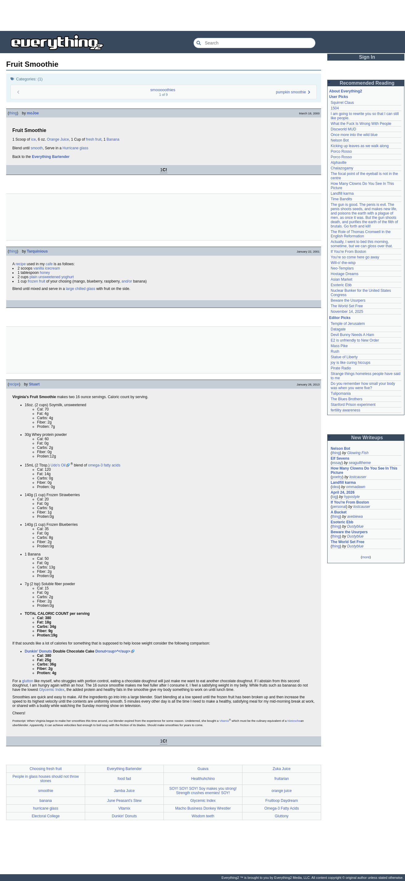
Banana (113, 139)
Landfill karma (342, 193)
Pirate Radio (341, 368)
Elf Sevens (340, 458)
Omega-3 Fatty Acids (281, 808)
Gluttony (282, 816)
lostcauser (357, 477)
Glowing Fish (357, 453)
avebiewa (355, 516)
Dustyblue (355, 526)
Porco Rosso (341, 151)
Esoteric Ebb (341, 285)
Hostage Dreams (344, 274)
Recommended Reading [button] (367, 83)
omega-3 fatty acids (104, 465)
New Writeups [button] (367, 437)
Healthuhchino (203, 779)
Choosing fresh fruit (46, 769)
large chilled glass (80, 289)
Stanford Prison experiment (353, 404)
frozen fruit (36, 281)
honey (45, 272)
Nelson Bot (340, 140)
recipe (21, 264)
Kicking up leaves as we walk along (360, 146)
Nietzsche (293, 720)
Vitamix (224, 720)
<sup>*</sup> (118, 651)
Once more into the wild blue (354, 135)
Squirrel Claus (342, 102)
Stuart (34, 384)
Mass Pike (339, 346)
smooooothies (162, 89)
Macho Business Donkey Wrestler (203, 808)
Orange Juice (58, 139)
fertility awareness (345, 410)
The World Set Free (347, 306)
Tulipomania (341, 393)
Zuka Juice (282, 769)
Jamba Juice (124, 791)
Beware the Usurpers (348, 300)
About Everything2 (345, 91)
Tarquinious (37, 251)
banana (45, 800)
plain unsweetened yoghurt (52, 277)
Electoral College (46, 816)
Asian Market (341, 279)
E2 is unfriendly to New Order (355, 340)
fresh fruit (93, 139)
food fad (124, 779)
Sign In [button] (367, 57)
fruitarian (282, 779)
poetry (337, 477)
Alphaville (338, 162)
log (334, 497)
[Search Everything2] (254, 43)
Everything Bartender (50, 157)
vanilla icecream (46, 268)
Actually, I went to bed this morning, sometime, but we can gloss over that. (362, 244)
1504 (335, 108)
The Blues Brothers (346, 399)
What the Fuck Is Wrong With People (361, 123)
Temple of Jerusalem (348, 323)
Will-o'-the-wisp (343, 263)
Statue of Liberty (344, 357)
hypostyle (352, 497)
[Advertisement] (202, 15)
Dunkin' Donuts (38, 651)
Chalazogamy (342, 168)
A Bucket (339, 512)
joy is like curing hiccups (350, 362)
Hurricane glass (75, 148)
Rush (335, 351)
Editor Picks (339, 318)
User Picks (338, 97)
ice (33, 139)
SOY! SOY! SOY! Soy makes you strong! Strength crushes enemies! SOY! (203, 790)
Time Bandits (341, 199)
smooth (37, 148)
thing (13, 113)
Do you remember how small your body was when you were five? (363, 385)
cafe (49, 264)
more (366, 557)
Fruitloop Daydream (281, 800)
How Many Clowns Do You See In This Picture (364, 470)
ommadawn (355, 487)
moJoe (33, 113)
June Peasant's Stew (124, 800)
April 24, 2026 (342, 492)
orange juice (281, 791)
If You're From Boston (348, 251)
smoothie (45, 791)
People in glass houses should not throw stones (46, 778)
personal (339, 506)
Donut (100, 651)
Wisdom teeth (203, 816)
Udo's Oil (58, 465)
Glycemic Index (51, 689)
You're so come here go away (355, 257)
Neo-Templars (342, 268)
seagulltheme (360, 463)
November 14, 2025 (347, 311)
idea (335, 487)
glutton (27, 681)
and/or (127, 281)
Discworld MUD (343, 129)
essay (336, 463)
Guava (202, 769)
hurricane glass (45, 808)
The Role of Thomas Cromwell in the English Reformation (361, 234)
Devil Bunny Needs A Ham (352, 335)
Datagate (338, 329)
